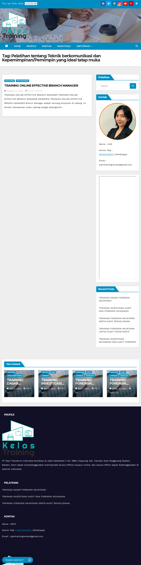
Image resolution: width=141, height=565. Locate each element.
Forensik (45, 375)
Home (17, 46)
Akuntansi (80, 372)
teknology (90, 375)
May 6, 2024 (16, 388)
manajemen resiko (15, 375)
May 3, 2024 (50, 388)
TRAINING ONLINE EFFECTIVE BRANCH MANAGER (41, 85)
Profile (31, 46)
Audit (53, 372)
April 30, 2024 (119, 388)
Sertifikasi (84, 46)
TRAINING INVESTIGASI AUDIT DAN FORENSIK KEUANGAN (33, 496)
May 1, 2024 (84, 388)
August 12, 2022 (15, 91)
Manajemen (9, 80)
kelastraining (34, 91)
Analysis (45, 372)
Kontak (46, 46)
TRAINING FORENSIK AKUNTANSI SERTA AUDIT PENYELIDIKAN (36, 503)
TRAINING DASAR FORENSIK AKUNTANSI (16, 385)
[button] (137, 46)
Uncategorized (22, 80)
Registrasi (63, 46)
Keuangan (11, 372)
